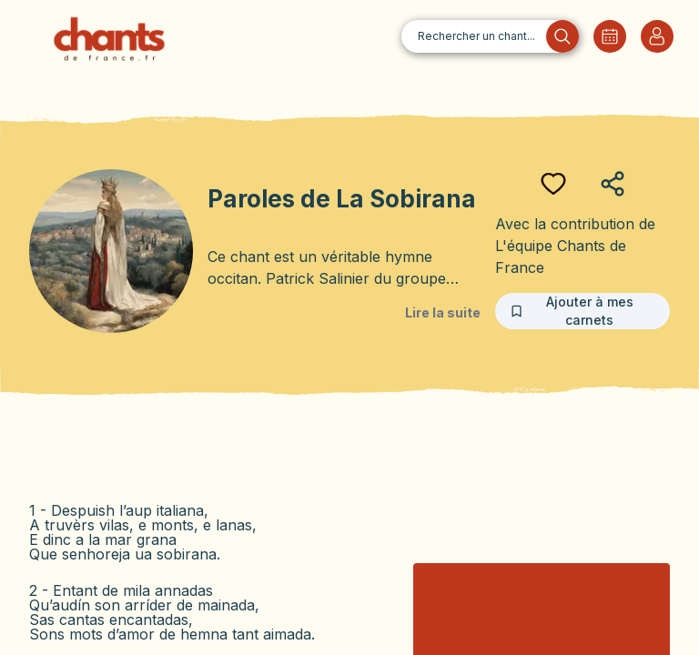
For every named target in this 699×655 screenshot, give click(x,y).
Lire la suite (443, 312)
